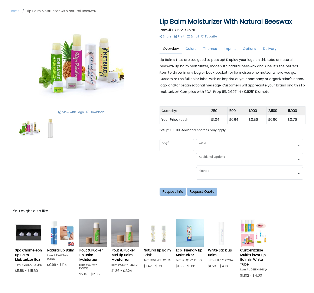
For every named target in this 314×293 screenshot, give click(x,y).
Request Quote (202, 191)
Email (193, 36)
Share (165, 36)
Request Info (172, 191)
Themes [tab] (210, 48)
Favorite (209, 36)
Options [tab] (249, 48)
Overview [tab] (171, 48)
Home (15, 11)
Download (95, 112)
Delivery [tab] (270, 48)
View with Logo (71, 112)
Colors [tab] (191, 48)
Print (179, 36)
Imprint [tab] (230, 48)
